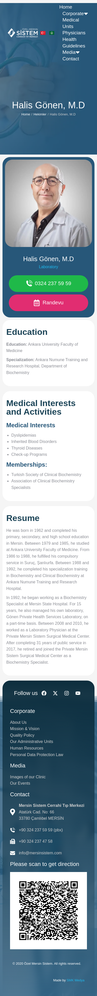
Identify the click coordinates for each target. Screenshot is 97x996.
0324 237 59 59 (48, 283)
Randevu (48, 303)
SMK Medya (75, 980)
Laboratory (48, 267)
